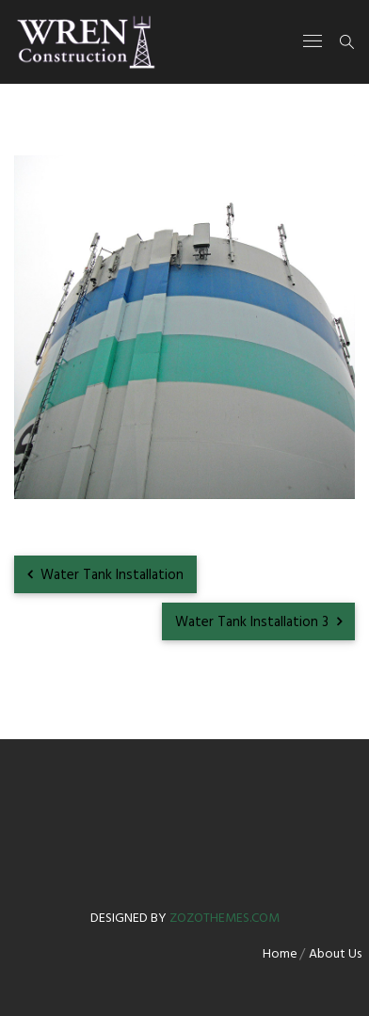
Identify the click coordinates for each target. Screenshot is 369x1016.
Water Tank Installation (105, 575)
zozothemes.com (224, 918)
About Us (335, 954)
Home (280, 954)
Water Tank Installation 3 (258, 622)
